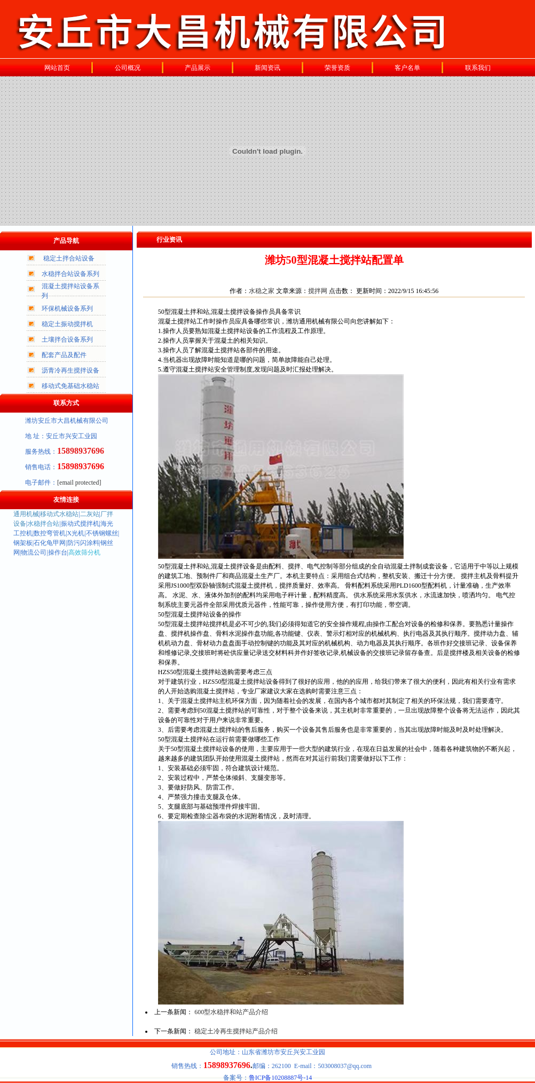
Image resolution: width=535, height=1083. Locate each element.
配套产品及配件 (64, 355)
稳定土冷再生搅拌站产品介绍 (236, 1031)
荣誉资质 (337, 68)
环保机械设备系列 (67, 308)
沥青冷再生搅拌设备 (70, 370)
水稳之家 (261, 291)
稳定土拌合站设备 (69, 258)
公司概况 (127, 68)
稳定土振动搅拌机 (67, 324)
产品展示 (197, 68)
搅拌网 (317, 291)
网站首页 (57, 68)
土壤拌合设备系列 (67, 339)
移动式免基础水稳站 (70, 386)
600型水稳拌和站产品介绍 (231, 1012)
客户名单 (407, 68)
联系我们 (478, 68)
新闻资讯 (267, 68)
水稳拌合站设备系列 (70, 274)
